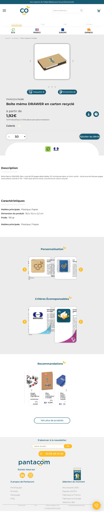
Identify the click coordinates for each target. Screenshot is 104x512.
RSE (65, 24)
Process (14, 492)
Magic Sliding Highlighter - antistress (34, 397)
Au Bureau (15, 38)
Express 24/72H (69, 492)
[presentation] (25, 270)
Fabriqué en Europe (71, 499)
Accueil (7, 38)
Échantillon (65, 93)
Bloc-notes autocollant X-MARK (49, 396)
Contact (89, 24)
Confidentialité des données (76, 506)
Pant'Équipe (16, 488)
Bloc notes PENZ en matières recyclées (63, 397)
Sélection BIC (68, 503)
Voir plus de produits (52, 421)
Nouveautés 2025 (70, 488)
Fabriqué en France (71, 496)
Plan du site (21, 506)
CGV (35, 506)
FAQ (43, 24)
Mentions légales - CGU (52, 506)
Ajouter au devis (90, 137)
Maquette (39, 92)
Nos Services (17, 24)
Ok (67, 447)
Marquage (15, 496)
